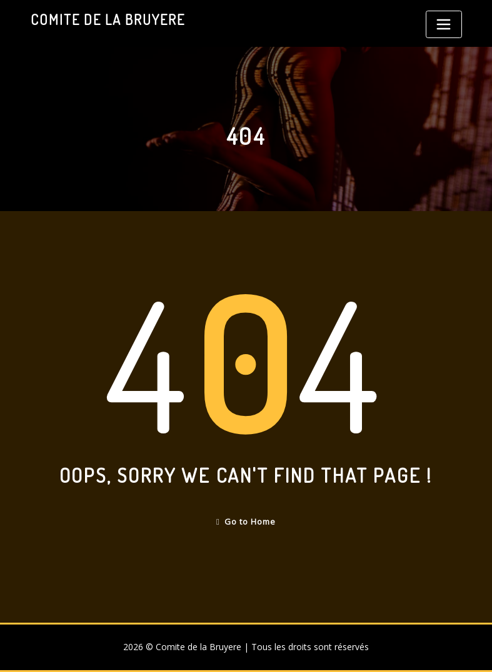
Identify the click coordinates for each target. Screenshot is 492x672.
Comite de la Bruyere (108, 19)
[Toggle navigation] (444, 24)
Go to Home (246, 521)
